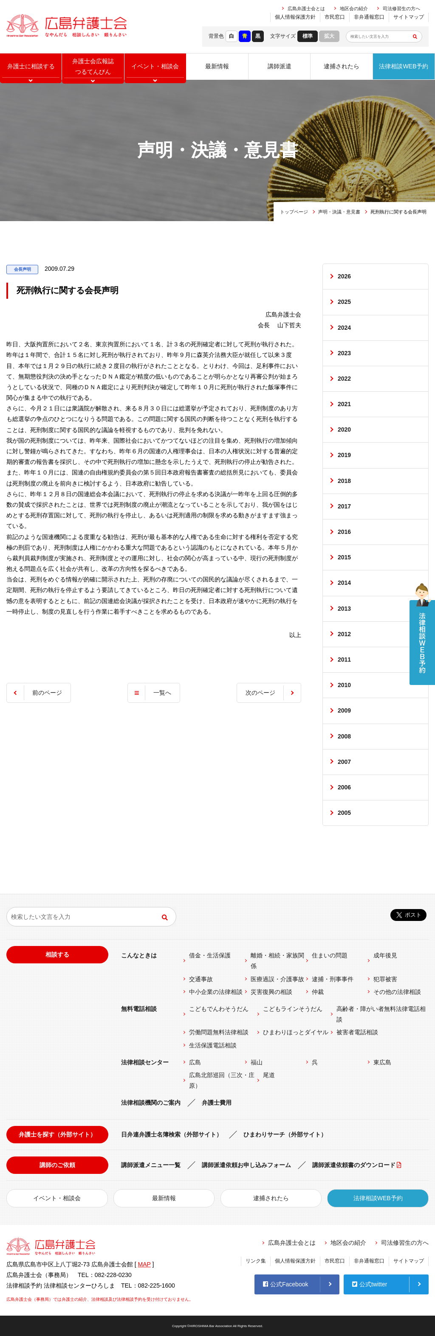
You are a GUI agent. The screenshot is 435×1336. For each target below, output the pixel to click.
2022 (344, 378)
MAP (144, 1264)
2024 (344, 327)
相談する (57, 954)
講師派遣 (279, 66)
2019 (344, 455)
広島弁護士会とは (306, 8)
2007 (344, 761)
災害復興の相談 (271, 991)
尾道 (269, 1075)
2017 (344, 506)
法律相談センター (145, 1062)
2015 (344, 557)
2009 (344, 710)
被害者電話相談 (357, 1032)
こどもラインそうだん (292, 1008)
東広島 (382, 1062)
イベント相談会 (155, 66)
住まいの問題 (329, 955)
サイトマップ (408, 17)
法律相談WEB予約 (403, 66)
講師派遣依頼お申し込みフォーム (246, 1165)
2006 (344, 787)
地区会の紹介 (354, 8)
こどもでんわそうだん (219, 1008)
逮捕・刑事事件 (332, 979)
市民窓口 (335, 17)
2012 (344, 634)
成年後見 (385, 955)
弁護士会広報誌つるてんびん (93, 66)
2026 (344, 276)
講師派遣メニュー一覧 (151, 1165)
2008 (344, 736)
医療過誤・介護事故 (277, 979)
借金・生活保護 (210, 955)
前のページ (47, 692)
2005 (344, 812)
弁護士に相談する (31, 66)
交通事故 (201, 979)
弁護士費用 (217, 1102)
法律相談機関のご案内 (151, 1102)
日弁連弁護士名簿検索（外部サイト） (171, 1134)
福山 (257, 1062)
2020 (344, 429)
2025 (344, 301)
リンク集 (256, 1261)
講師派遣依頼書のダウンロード (353, 1165)
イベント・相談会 (57, 1198)
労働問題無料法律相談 (219, 1032)
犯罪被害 (385, 979)
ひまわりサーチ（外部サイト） (285, 1134)
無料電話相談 (139, 1008)
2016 (344, 531)
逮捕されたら (341, 66)
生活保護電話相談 (213, 1045)
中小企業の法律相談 (216, 991)
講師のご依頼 (57, 1165)
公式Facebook (285, 1284)
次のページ (260, 692)
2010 (344, 685)
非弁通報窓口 (369, 17)
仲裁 (318, 991)
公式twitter (369, 1284)
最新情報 (217, 66)
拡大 (329, 36)
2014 (344, 582)
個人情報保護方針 (295, 17)
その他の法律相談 (397, 991)
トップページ (294, 211)
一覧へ (162, 692)
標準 (307, 36)
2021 (344, 404)
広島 (195, 1062)
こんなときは (139, 955)
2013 (344, 608)
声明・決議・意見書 (339, 211)
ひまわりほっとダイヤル (295, 1032)
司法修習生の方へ (401, 8)
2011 (344, 659)
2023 (344, 353)
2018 (344, 480)
